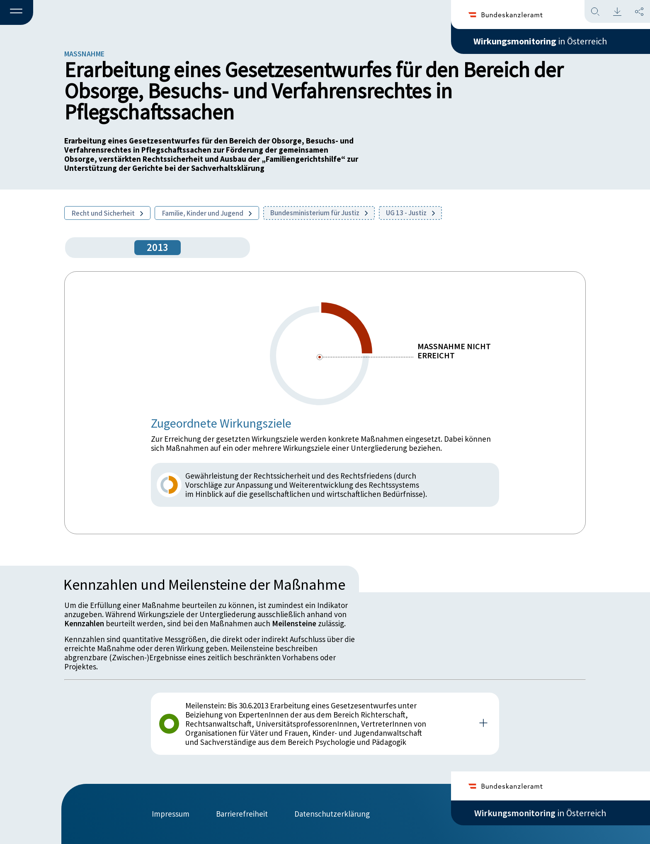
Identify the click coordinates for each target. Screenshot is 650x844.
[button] (16, 12)
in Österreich (540, 41)
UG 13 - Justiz (410, 212)
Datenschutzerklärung (332, 814)
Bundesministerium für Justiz (319, 212)
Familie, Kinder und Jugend (207, 213)
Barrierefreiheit (242, 814)
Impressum (170, 814)
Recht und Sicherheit (107, 213)
